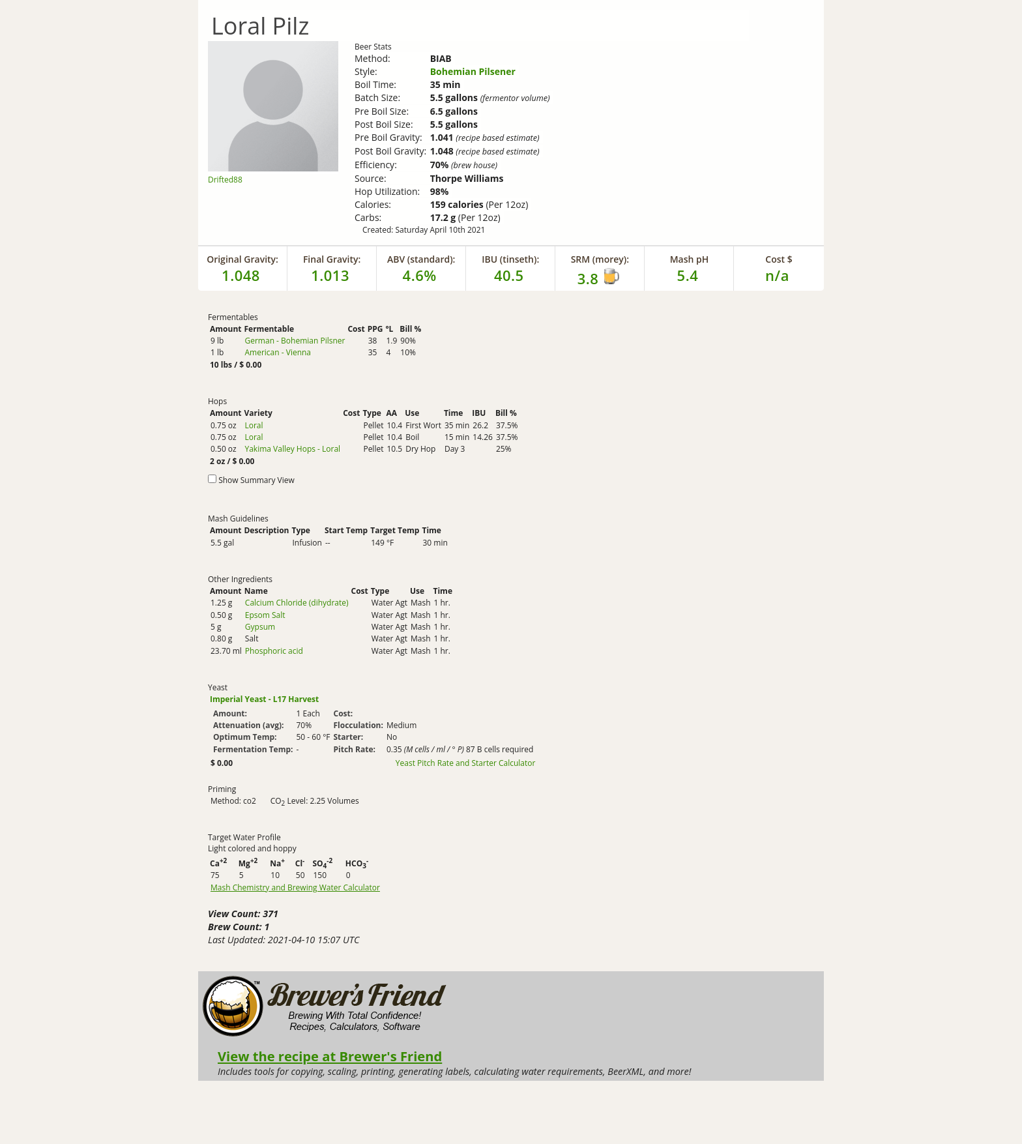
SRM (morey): (600, 259)
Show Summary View (256, 480)
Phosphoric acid (274, 650)
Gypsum (260, 626)
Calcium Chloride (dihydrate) (297, 602)
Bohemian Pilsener (473, 71)
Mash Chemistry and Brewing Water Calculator (295, 887)
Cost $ (778, 259)
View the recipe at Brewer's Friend (330, 1056)
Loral (253, 425)
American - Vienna (277, 352)
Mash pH (689, 259)
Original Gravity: (242, 259)
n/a (777, 275)
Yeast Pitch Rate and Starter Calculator (466, 763)
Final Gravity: (331, 259)
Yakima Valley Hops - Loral (292, 448)
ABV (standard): (421, 259)
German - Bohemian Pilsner (294, 340)
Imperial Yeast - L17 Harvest (264, 699)
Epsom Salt (265, 615)
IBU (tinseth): (510, 259)
